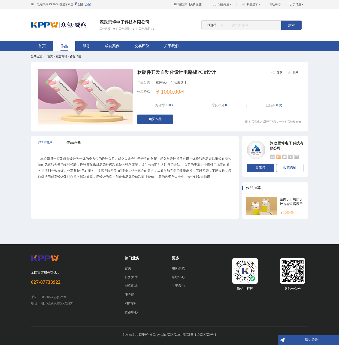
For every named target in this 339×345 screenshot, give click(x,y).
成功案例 (112, 46)
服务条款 (178, 268)
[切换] (87, 4)
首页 (42, 46)
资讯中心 (131, 312)
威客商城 (131, 286)
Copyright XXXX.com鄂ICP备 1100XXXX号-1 (184, 334)
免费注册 (195, 4)
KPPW (143, 334)
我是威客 (253, 4)
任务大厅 (131, 277)
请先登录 (311, 340)
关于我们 (171, 46)
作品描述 (45, 142)
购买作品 (155, 119)
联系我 (260, 168)
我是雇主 (225, 4)
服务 (86, 46)
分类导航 (296, 4)
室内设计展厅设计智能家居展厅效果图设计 (291, 204)
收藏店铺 (289, 168)
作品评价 (74, 142)
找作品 (215, 25)
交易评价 (141, 46)
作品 (64, 46)
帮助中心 (275, 4)
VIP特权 (130, 303)
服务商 (129, 294)
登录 (185, 4)
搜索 (291, 25)
